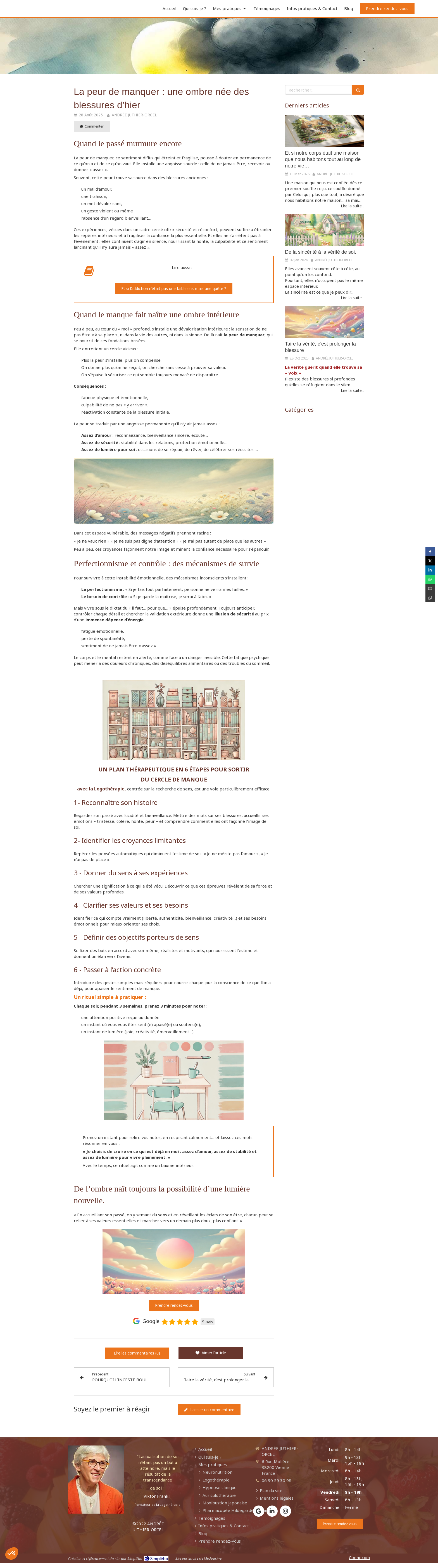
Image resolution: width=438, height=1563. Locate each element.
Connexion (359, 1557)
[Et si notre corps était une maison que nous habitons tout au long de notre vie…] (324, 131)
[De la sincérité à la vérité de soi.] (324, 230)
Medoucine (213, 1558)
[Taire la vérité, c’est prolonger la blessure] (324, 322)
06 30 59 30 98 (276, 1480)
